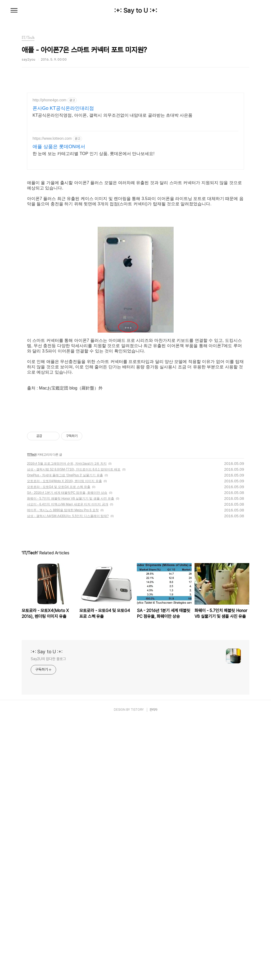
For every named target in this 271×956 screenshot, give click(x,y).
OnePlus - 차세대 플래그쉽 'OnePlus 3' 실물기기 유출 (65, 712)
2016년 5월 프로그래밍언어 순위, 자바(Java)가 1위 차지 (67, 700)
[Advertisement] (135, 139)
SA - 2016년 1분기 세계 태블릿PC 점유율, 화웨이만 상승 (67, 729)
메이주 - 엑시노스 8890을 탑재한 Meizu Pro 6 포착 (63, 747)
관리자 (153, 946)
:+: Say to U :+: (135, 10)
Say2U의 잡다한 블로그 (48, 895)
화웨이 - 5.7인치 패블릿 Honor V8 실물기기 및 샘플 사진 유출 (70, 735)
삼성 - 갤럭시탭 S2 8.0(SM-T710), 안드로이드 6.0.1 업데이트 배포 (73, 706)
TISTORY (137, 946)
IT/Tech (31, 691)
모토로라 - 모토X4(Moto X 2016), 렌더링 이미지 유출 (64, 717)
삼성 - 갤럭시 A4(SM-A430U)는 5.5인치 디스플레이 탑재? (68, 752)
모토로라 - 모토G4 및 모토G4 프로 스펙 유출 (58, 723)
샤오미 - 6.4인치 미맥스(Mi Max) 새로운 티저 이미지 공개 (67, 741)
